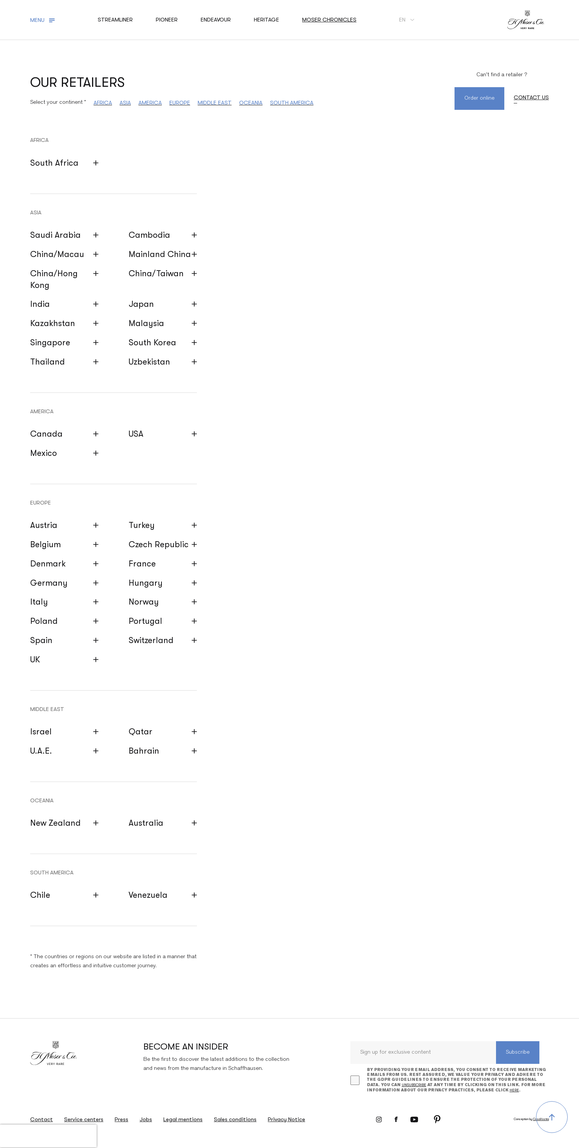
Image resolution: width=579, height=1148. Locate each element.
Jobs (146, 1119)
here (514, 1090)
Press (121, 1119)
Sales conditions (235, 1119)
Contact (41, 1119)
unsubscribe (414, 1085)
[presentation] (48, 1136)
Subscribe (518, 1052)
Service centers (83, 1119)
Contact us (531, 97)
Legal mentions (183, 1119)
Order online (479, 98)
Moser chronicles (329, 19)
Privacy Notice (286, 1119)
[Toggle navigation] (43, 20)
